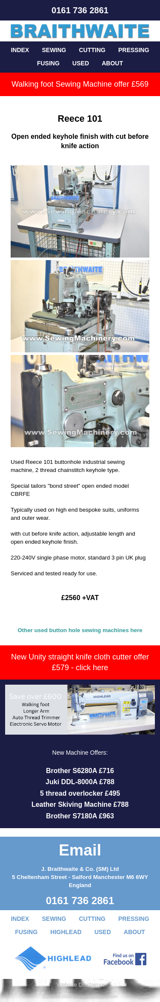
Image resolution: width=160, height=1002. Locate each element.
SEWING (54, 50)
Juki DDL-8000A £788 (80, 781)
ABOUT (112, 63)
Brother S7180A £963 (80, 816)
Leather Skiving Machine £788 (80, 804)
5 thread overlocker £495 (80, 793)
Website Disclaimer (80, 984)
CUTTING (92, 50)
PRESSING (133, 50)
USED (81, 63)
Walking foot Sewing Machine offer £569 (80, 84)
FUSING (48, 63)
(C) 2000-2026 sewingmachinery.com (79, 996)
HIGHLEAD (65, 932)
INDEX (20, 50)
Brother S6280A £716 (80, 770)
